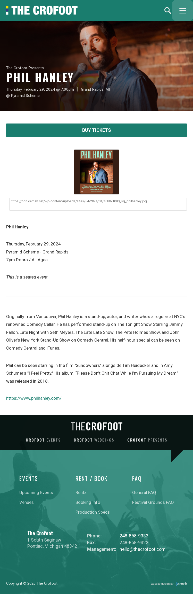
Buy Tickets (96, 130)
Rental (81, 492)
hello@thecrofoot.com (142, 549)
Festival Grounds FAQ (153, 502)
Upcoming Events (36, 492)
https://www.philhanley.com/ (34, 398)
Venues (26, 502)
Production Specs (92, 512)
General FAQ (144, 492)
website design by (169, 584)
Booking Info (87, 502)
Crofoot (43, 440)
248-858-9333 (134, 535)
